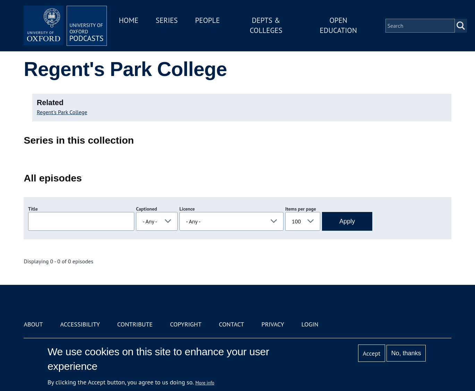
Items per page (300, 209)
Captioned (146, 209)
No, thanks (406, 353)
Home (128, 20)
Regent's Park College (62, 112)
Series (167, 20)
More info (204, 383)
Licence (187, 209)
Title (33, 209)
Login (310, 324)
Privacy (273, 324)
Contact (231, 324)
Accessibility (80, 324)
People (207, 20)
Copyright (186, 324)
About (33, 324)
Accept (372, 353)
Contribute (135, 324)
